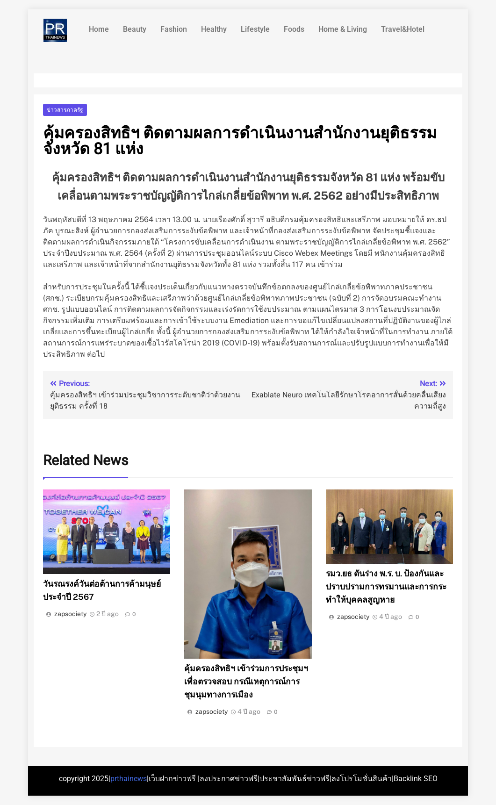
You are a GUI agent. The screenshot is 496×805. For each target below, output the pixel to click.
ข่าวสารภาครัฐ (65, 110)
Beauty (134, 29)
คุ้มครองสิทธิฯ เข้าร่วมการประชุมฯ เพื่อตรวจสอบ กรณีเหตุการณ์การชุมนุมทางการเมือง (246, 681)
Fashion (173, 29)
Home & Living (342, 29)
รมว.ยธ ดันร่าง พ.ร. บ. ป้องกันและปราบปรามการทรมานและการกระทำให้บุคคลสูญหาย (386, 586)
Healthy (214, 29)
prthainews (128, 778)
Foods (294, 29)
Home (99, 29)
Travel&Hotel (402, 29)
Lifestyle (255, 29)
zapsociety (70, 614)
